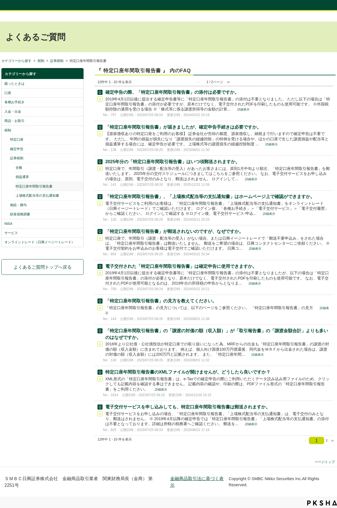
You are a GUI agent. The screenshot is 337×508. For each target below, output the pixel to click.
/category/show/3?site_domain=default (78, 92)
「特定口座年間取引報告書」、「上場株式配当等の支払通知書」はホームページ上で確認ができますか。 (210, 196)
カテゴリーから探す (16, 61)
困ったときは (14, 84)
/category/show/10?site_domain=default (78, 242)
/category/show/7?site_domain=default (78, 130)
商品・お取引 (14, 121)
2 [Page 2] (327, 440)
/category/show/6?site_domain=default (78, 120)
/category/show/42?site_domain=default (78, 158)
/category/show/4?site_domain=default (78, 102)
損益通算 (22, 177)
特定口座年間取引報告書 (34, 186)
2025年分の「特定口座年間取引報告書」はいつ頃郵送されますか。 (172, 161)
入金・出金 (12, 112)
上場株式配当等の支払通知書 (37, 196)
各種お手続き (14, 102)
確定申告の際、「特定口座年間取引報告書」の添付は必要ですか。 (172, 92)
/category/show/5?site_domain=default (78, 111)
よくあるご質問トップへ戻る (43, 266)
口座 (7, 93)
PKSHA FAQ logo (322, 503)
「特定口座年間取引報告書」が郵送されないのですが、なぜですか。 (174, 231)
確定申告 (16, 149)
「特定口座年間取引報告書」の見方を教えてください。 (161, 300)
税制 (41, 61)
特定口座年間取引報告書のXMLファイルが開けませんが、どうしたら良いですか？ (187, 372)
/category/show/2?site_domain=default (78, 83)
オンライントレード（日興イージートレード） (39, 242)
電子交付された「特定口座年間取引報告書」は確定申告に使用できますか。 (181, 266)
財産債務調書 (20, 214)
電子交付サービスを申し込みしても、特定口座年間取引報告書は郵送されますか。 (187, 407)
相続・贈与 (18, 205)
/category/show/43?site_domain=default (78, 205)
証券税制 (57, 61)
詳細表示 (243, 109)
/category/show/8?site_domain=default (78, 223)
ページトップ (325, 462)
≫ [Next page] (332, 440)
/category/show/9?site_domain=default (78, 232)
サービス (11, 233)
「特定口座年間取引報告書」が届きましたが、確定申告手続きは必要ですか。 (183, 127)
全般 (19, 168)
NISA (8, 224)
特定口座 (16, 139)
